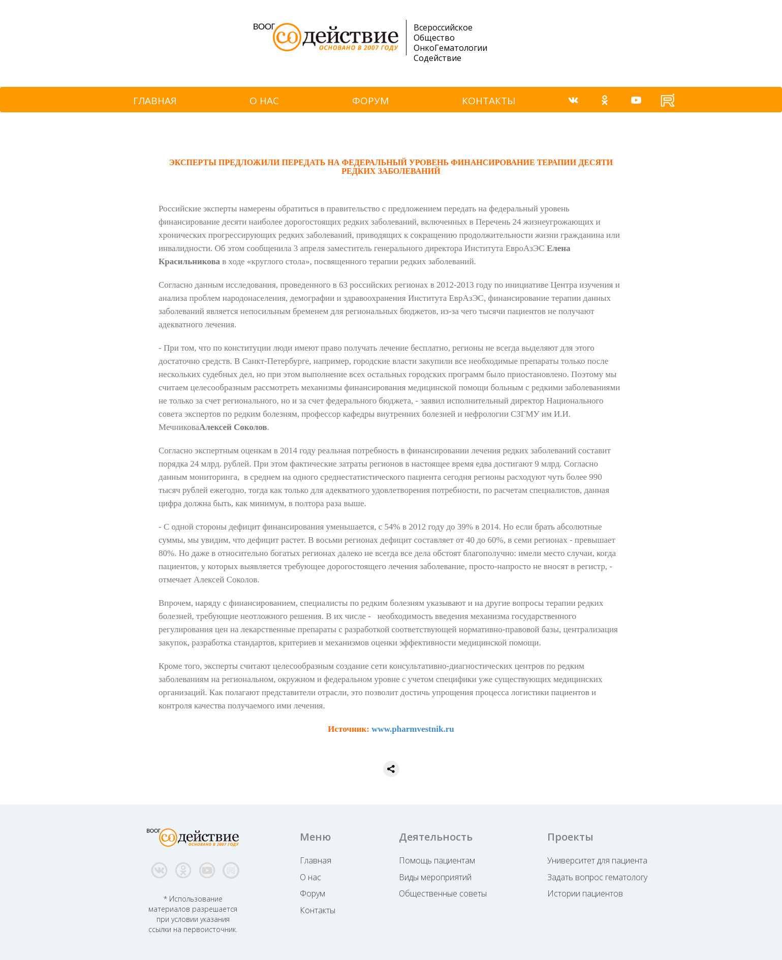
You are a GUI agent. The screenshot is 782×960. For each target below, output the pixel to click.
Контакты (317, 910)
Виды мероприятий (435, 877)
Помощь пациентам (437, 860)
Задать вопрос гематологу (597, 877)
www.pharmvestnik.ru (412, 729)
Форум (312, 893)
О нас (310, 877)
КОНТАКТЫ (489, 100)
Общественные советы (443, 893)
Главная (315, 860)
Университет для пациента (597, 860)
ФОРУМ (370, 100)
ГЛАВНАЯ (154, 100)
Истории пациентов (585, 893)
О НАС (264, 100)
